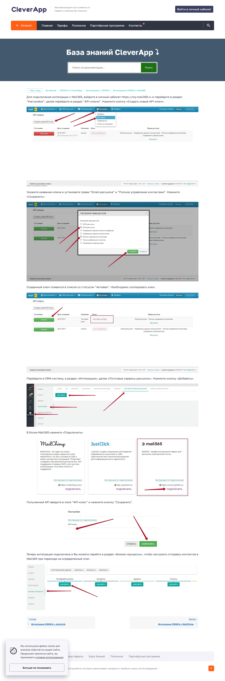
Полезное (116, 656)
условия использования (49, 657)
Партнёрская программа (144, 656)
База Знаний (97, 656)
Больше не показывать (37, 667)
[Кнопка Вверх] (211, 668)
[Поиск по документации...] (104, 67)
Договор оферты (72, 656)
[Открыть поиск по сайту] (208, 25)
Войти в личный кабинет (194, 9)
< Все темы (35, 90)
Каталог (24, 25)
